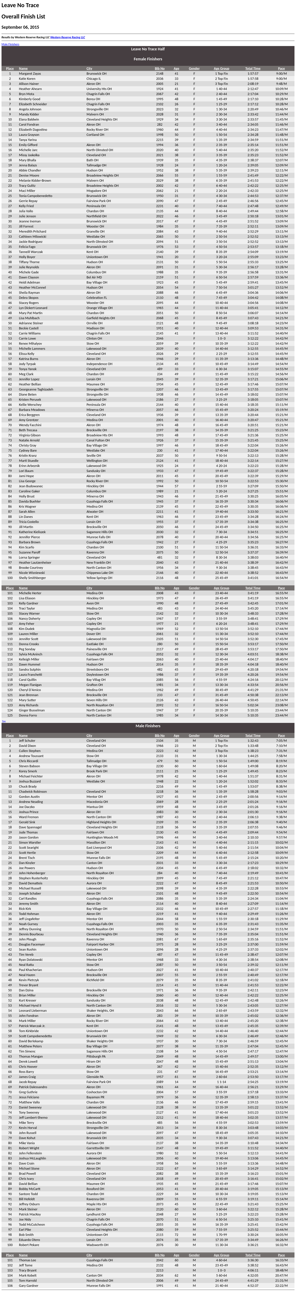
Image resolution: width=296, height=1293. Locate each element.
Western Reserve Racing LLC (67, 37)
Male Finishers (10, 44)
